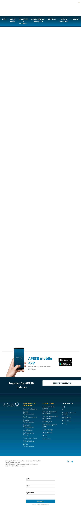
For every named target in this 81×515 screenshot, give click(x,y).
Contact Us (67, 403)
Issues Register (27, 430)
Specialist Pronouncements (28, 421)
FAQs (63, 407)
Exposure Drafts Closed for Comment (49, 418)
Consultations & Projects (38, 20)
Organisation (30, 493)
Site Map (65, 424)
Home (4, 19)
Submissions (46, 439)
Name (28, 479)
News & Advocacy (64, 20)
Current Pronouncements (28, 445)
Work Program (47, 422)
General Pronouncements (28, 413)
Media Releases (47, 433)
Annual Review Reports (30, 438)
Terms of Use (66, 421)
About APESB (12, 20)
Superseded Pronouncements (28, 426)
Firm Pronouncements (30, 417)
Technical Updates (29, 441)
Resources (65, 410)
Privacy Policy (66, 418)
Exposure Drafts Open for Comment (49, 413)
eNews (44, 436)
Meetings (52, 19)
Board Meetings (47, 430)
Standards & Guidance (23, 21)
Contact (75, 19)
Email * (28, 486)
